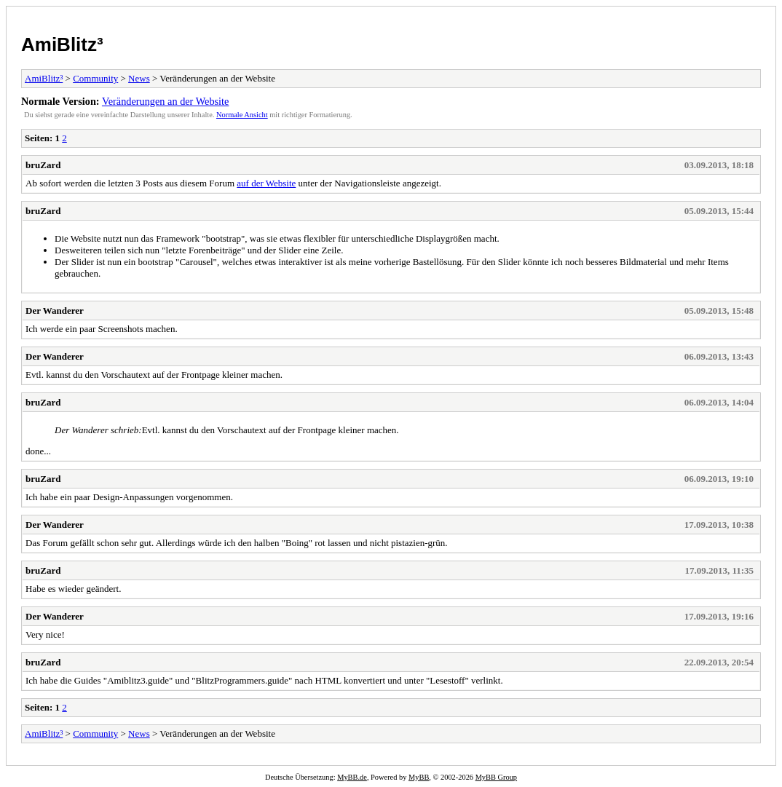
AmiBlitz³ (62, 44)
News (139, 78)
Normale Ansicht (242, 115)
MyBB (418, 777)
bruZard (42, 164)
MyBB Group (496, 777)
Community (95, 78)
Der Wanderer (54, 310)
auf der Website (266, 183)
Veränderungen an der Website (165, 101)
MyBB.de (352, 777)
